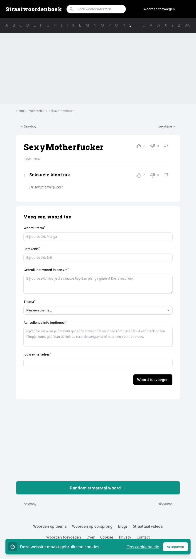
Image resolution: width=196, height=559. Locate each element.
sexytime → (167, 126)
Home (20, 111)
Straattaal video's (148, 526)
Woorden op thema (50, 526)
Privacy (125, 537)
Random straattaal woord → (98, 488)
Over (90, 537)
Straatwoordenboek (33, 9)
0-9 (188, 25)
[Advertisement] (98, 68)
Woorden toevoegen (159, 9)
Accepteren (177, 547)
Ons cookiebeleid (142, 546)
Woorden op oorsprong (92, 526)
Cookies (107, 537)
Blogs (122, 526)
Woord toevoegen (153, 379)
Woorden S (36, 111)
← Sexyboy (28, 126)
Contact (143, 537)
